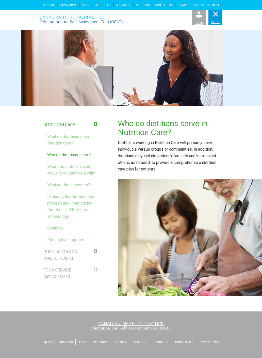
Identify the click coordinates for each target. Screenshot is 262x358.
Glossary (123, 5)
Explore (48, 5)
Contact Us (164, 5)
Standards (68, 5)
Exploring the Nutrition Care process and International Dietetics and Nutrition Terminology (71, 206)
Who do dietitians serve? (69, 154)
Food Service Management (57, 273)
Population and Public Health (60, 255)
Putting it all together (65, 239)
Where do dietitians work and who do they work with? (71, 170)
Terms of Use (184, 342)
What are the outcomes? (68, 184)
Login (199, 18)
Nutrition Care (59, 124)
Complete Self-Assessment (198, 5)
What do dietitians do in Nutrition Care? (68, 140)
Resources (102, 5)
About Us (143, 5)
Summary (55, 228)
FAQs (85, 5)
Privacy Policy (209, 342)
